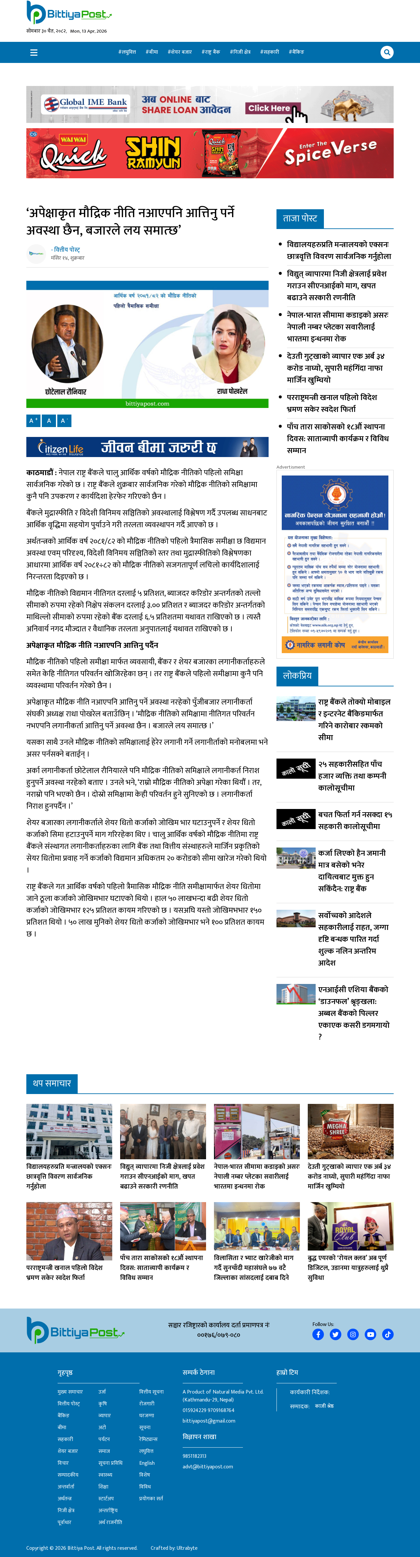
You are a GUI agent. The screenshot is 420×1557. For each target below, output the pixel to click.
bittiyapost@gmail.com (209, 1421)
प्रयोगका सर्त (151, 1499)
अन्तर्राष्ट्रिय (108, 1511)
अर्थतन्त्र (65, 1499)
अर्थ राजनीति (110, 1523)
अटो (102, 1428)
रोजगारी (146, 1404)
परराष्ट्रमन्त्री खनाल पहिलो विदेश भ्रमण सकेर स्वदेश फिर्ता (332, 403)
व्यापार (104, 1416)
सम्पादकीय (68, 1475)
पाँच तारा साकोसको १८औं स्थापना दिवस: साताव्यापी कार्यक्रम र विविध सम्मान (338, 438)
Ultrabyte (187, 1548)
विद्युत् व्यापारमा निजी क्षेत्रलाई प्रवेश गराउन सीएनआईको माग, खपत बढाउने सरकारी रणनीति (337, 286)
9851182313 (194, 1456)
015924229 (194, 1410)
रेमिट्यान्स (148, 1440)
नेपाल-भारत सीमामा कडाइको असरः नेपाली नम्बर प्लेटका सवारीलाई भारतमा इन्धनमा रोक (337, 327)
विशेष (144, 1475)
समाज (104, 1452)
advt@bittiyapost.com (208, 1466)
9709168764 (221, 1410)
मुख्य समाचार (70, 1392)
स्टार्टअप (106, 1499)
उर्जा (102, 1392)
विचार (63, 1463)
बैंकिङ (298, 52)
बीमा (154, 52)
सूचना (144, 1428)
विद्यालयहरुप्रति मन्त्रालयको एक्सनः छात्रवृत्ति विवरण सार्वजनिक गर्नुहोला (339, 250)
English (147, 1463)
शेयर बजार (182, 52)
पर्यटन (104, 1440)
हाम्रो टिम (287, 1372)
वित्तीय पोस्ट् (69, 1404)
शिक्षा (103, 1487)
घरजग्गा (146, 1416)
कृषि (102, 1404)
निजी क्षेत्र (242, 52)
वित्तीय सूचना (151, 1392)
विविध (145, 1487)
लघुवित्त (129, 52)
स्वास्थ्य (105, 1475)
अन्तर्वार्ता (66, 1487)
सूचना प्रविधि (110, 1463)
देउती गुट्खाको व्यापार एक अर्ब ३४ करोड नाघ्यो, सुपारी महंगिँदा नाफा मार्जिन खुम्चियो (336, 368)
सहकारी (272, 52)
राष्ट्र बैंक (213, 52)
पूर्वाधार (64, 1523)
